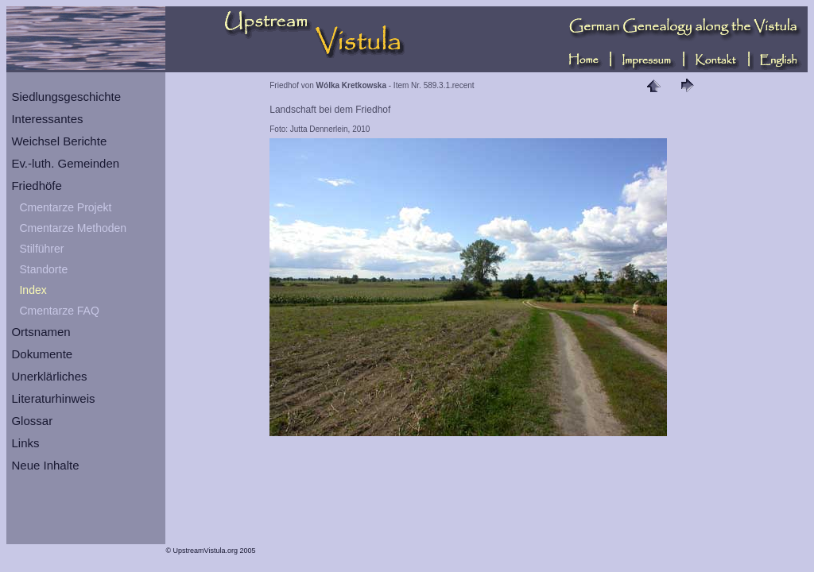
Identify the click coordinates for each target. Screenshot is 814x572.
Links (25, 443)
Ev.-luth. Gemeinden (65, 163)
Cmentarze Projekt (65, 207)
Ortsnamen (40, 331)
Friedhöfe (36, 185)
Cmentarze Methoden (72, 228)
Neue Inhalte (45, 465)
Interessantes (47, 119)
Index (32, 290)
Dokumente (41, 354)
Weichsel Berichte (59, 141)
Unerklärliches (49, 376)
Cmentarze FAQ (59, 310)
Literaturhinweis (53, 398)
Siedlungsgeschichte (66, 96)
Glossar (31, 420)
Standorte (43, 269)
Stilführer (41, 248)
